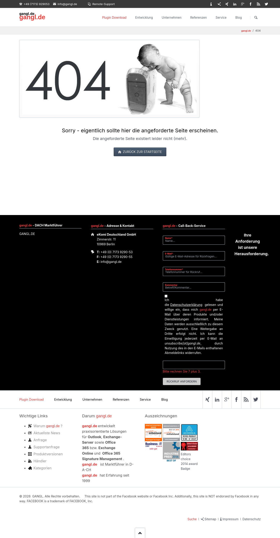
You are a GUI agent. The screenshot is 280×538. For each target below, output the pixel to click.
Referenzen (198, 17)
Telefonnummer (174, 269)
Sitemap (210, 519)
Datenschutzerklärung (186, 305)
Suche (192, 519)
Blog (238, 17)
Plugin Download (114, 17)
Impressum (231, 519)
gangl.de (32, 17)
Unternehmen (171, 17)
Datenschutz (251, 519)
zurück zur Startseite (142, 152)
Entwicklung (144, 17)
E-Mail (170, 253)
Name (170, 238)
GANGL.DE (27, 234)
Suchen (256, 17)
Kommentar (171, 285)
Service (220, 17)
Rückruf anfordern (182, 381)
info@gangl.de (111, 262)
